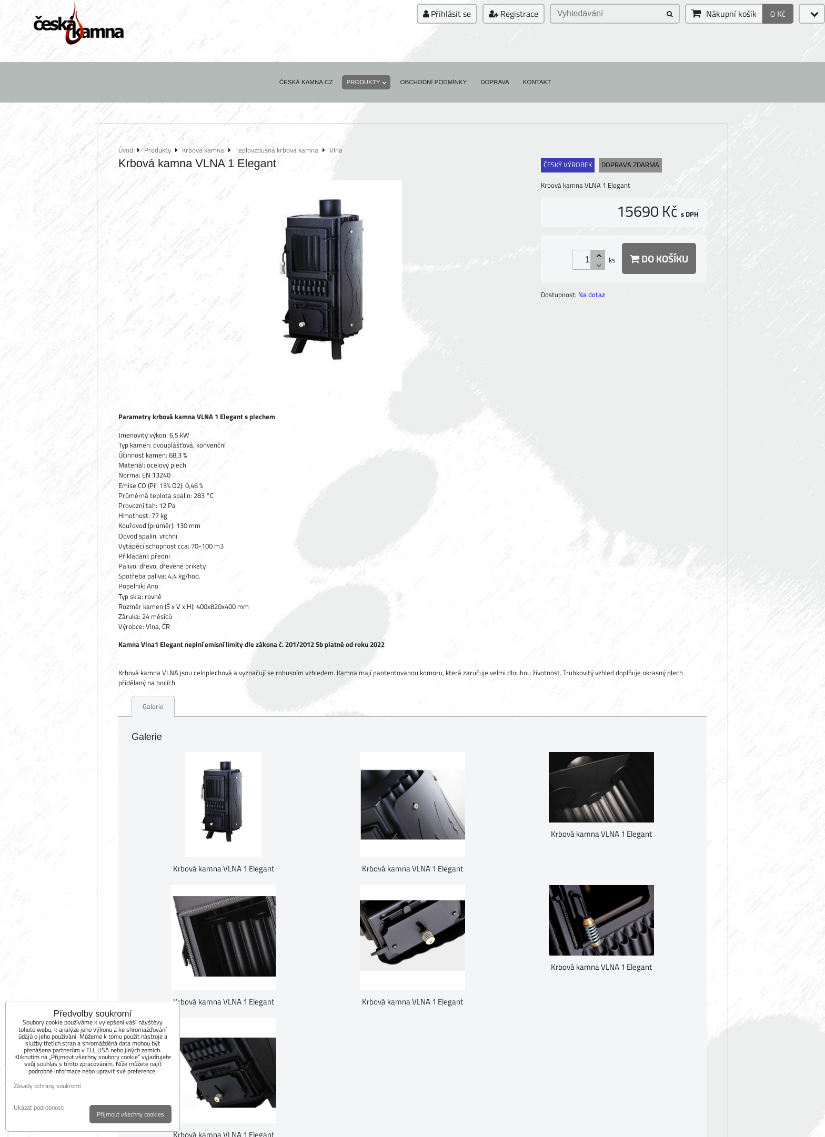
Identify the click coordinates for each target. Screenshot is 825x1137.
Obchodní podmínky (433, 82)
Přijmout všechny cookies (130, 1114)
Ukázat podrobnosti (39, 1107)
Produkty (366, 82)
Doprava (494, 82)
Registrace (513, 13)
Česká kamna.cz (306, 82)
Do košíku (659, 258)
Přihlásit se (447, 13)
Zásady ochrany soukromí (47, 1086)
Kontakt (537, 82)
